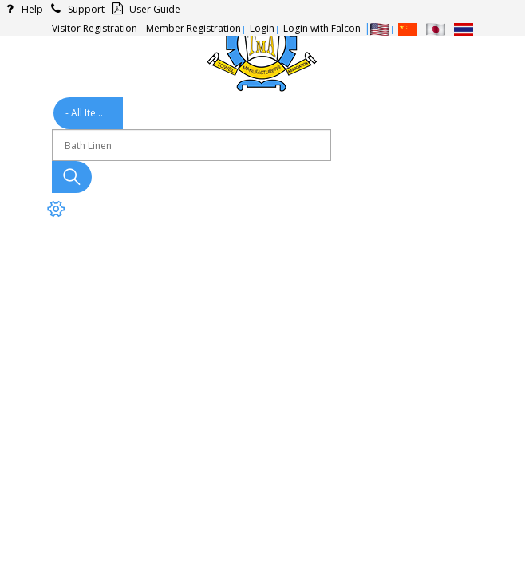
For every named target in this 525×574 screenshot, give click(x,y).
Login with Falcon (322, 28)
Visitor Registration (94, 28)
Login (262, 28)
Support (75, 9)
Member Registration (193, 28)
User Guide (144, 9)
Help (21, 9)
